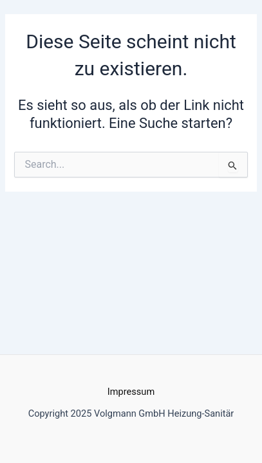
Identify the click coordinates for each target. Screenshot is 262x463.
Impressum (131, 391)
